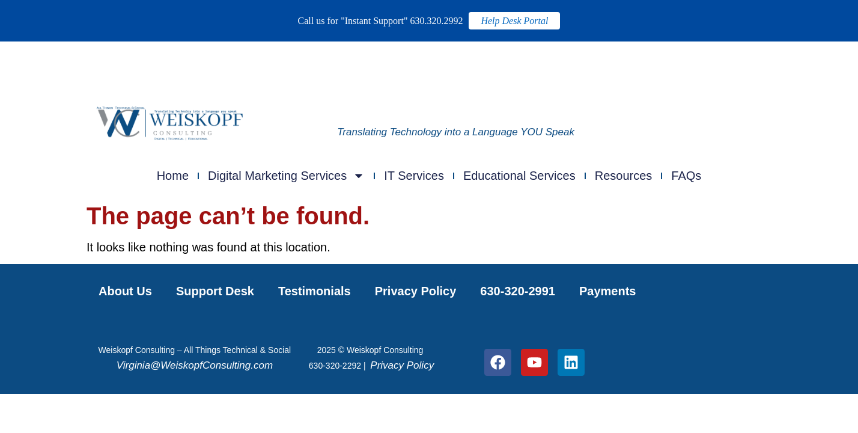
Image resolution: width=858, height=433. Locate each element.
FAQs (686, 175)
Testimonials (314, 291)
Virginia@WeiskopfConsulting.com (195, 365)
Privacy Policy (416, 291)
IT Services (414, 175)
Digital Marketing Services (286, 176)
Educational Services (519, 175)
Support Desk (215, 291)
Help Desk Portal (514, 21)
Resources (624, 175)
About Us (125, 291)
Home (173, 175)
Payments (607, 291)
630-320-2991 (517, 291)
